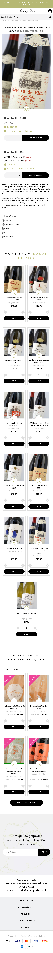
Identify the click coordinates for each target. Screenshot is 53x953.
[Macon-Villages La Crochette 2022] (26, 603)
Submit (44, 852)
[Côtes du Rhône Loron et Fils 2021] (14, 475)
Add (35, 138)
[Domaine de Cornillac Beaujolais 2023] (14, 287)
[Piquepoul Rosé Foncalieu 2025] (38, 695)
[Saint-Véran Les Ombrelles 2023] (14, 349)
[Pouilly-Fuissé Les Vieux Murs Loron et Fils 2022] (38, 349)
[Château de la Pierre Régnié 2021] (38, 475)
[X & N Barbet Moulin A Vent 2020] (38, 287)
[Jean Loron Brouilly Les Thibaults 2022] (14, 412)
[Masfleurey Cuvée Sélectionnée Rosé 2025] (14, 695)
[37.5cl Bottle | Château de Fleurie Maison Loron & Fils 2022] (38, 539)
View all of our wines (26, 803)
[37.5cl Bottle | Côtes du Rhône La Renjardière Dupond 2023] (38, 412)
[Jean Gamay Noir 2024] (14, 539)
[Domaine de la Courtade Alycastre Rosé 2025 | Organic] (14, 759)
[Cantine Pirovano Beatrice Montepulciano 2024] (38, 759)
